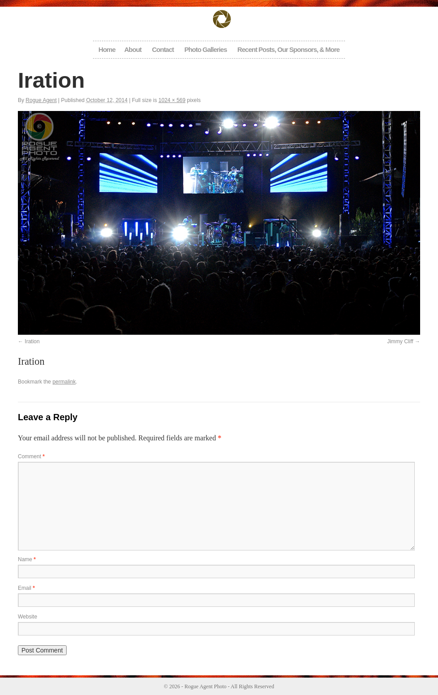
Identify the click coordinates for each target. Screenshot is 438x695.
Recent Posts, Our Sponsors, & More (288, 49)
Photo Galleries (205, 49)
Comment (31, 456)
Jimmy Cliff (400, 341)
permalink (64, 382)
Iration (32, 341)
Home (106, 49)
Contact (163, 49)
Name (27, 559)
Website (27, 617)
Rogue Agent (40, 100)
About (132, 49)
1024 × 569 (172, 100)
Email (26, 588)
